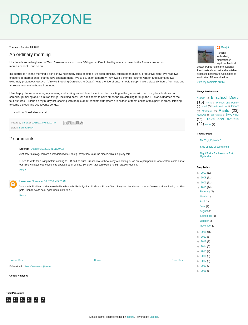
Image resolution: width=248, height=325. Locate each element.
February (205, 191)
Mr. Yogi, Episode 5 (211, 140)
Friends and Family (227, 102)
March (204, 196)
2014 (204, 246)
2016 (204, 256)
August (204, 211)
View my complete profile (211, 82)
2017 (204, 261)
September (206, 215)
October (204, 220)
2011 (204, 231)
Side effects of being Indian (215, 146)
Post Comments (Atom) (38, 266)
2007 (204, 172)
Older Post (177, 260)
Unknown (25, 181)
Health (204, 106)
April (202, 201)
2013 (204, 241)
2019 (204, 265)
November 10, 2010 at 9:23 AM (49, 181)
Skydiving (232, 114)
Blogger (154, 316)
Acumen (201, 98)
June (203, 206)
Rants (224, 110)
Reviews (201, 114)
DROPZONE (50, 19)
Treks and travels (222, 119)
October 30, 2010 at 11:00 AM (47, 148)
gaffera (130, 316)
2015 (204, 251)
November (206, 225)
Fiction (209, 103)
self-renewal (216, 115)
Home (97, 260)
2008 (204, 177)
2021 (204, 270)
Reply (22, 169)
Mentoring (207, 111)
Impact (235, 106)
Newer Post (16, 260)
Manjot (225, 47)
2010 (204, 187)
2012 (204, 236)
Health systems (219, 106)
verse (208, 124)
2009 (204, 182)
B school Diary (26, 127)
